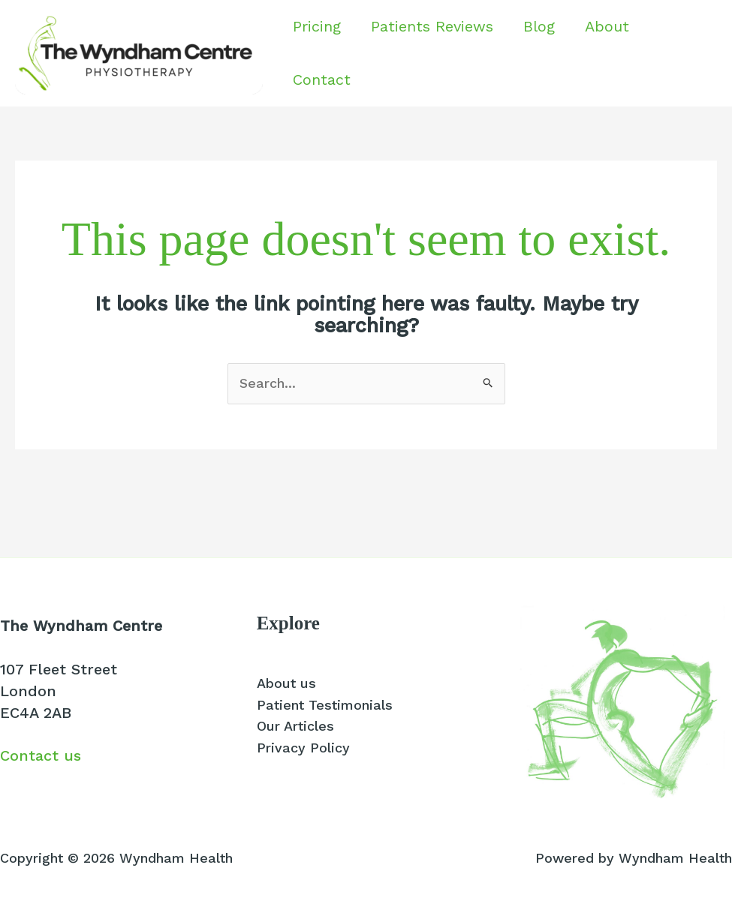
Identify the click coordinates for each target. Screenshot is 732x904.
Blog (539, 26)
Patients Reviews (432, 26)
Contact (322, 80)
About (607, 26)
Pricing (317, 26)
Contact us (40, 755)
